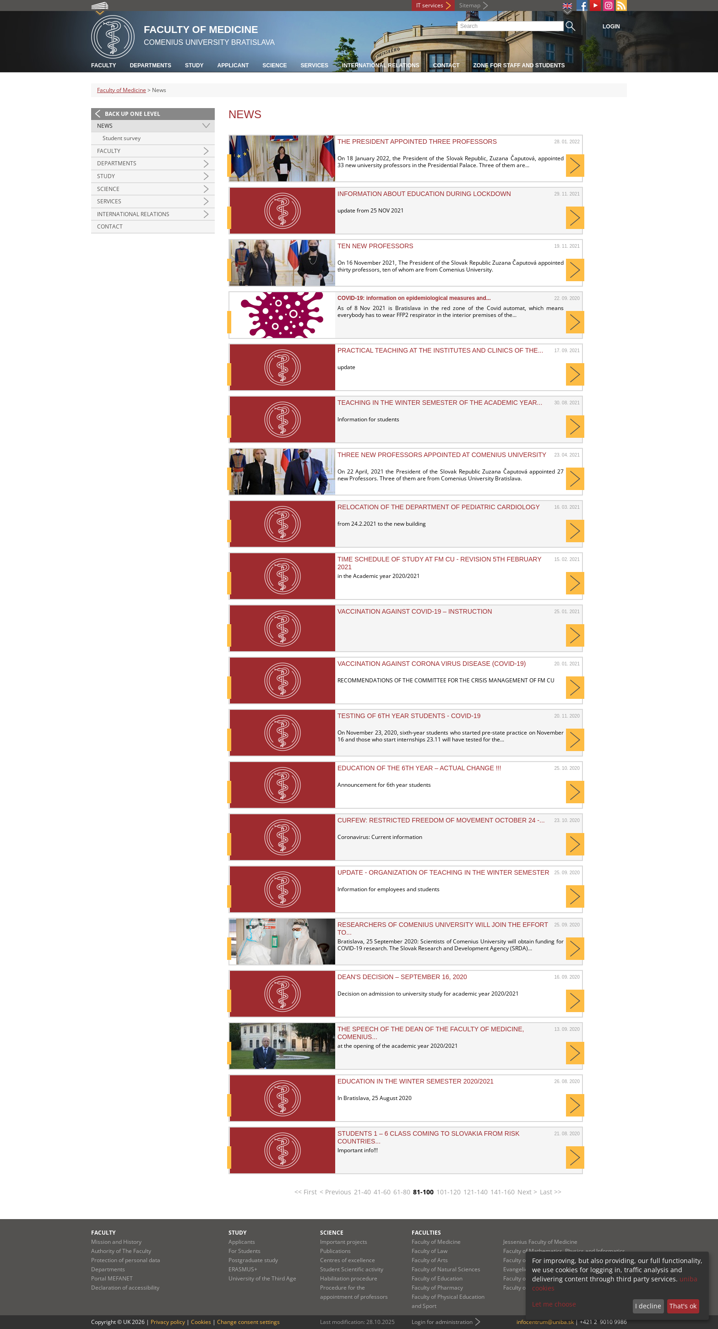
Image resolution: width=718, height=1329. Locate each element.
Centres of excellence (347, 1260)
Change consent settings (248, 1322)
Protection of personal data (125, 1260)
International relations (380, 65)
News (105, 126)
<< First (305, 1191)
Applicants (241, 1242)
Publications (335, 1251)
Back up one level (132, 114)
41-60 (382, 1191)
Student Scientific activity (351, 1269)
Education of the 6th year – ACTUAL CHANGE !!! (419, 768)
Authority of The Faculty (121, 1251)
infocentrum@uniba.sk (545, 1322)
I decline (648, 1306)
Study (194, 65)
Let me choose (554, 1304)
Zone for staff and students (519, 65)
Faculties (426, 1232)
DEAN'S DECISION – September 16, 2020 (402, 976)
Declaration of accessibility (125, 1287)
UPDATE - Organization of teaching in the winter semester (443, 872)
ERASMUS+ (242, 1269)
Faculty (103, 65)
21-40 (362, 1191)
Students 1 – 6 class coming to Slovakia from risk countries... (428, 1137)
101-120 (448, 1191)
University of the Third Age (262, 1278)
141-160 (502, 1191)
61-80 (401, 1191)
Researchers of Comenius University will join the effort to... (442, 928)
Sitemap (469, 5)
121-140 (475, 1191)
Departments (150, 65)
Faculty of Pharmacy (437, 1287)
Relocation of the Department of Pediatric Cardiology (438, 507)
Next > (527, 1191)
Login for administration (442, 1322)
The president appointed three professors (417, 141)
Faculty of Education (437, 1278)
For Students (244, 1251)
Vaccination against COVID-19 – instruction (414, 611)
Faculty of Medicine (121, 90)
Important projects (343, 1242)
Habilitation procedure (348, 1278)
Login (611, 26)
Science (274, 65)
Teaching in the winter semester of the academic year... (439, 402)
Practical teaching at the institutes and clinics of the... (440, 350)
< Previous (335, 1191)
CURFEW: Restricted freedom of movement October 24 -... (441, 820)
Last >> (550, 1191)
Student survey (122, 138)
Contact (446, 65)
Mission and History (116, 1242)
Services (314, 65)
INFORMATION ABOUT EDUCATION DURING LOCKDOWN (424, 193)
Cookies (201, 1322)
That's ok (682, 1306)
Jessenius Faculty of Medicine (540, 1242)
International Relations (133, 214)
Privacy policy (168, 1322)
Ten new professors (375, 246)
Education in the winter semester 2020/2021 (415, 1081)
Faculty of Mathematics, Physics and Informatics (564, 1251)
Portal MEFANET (112, 1278)
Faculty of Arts (430, 1260)
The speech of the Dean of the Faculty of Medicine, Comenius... (430, 1032)
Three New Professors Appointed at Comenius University (441, 454)
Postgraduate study (253, 1260)
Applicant (233, 65)
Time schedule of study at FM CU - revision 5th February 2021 (439, 563)
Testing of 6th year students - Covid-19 (408, 715)
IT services (429, 5)
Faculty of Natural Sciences (446, 1269)
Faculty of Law (429, 1251)
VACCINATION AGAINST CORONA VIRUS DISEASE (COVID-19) (431, 663)
